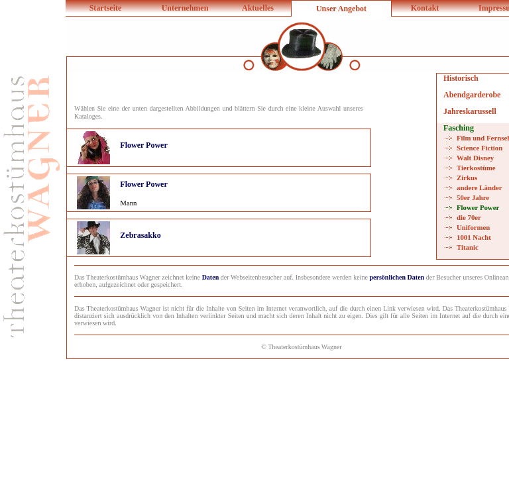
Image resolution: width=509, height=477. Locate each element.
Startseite (105, 8)
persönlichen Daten (397, 277)
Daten (210, 277)
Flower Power (143, 145)
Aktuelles (258, 8)
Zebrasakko (140, 235)
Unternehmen (185, 8)
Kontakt (425, 8)
